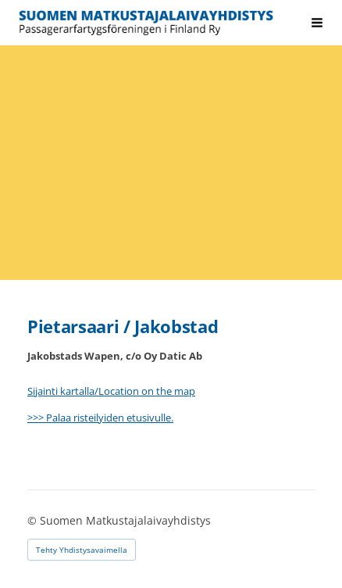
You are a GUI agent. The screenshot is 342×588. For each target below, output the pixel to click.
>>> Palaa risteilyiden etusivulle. (100, 418)
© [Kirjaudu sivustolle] (33, 520)
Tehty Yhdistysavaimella (81, 549)
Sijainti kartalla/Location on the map (111, 391)
